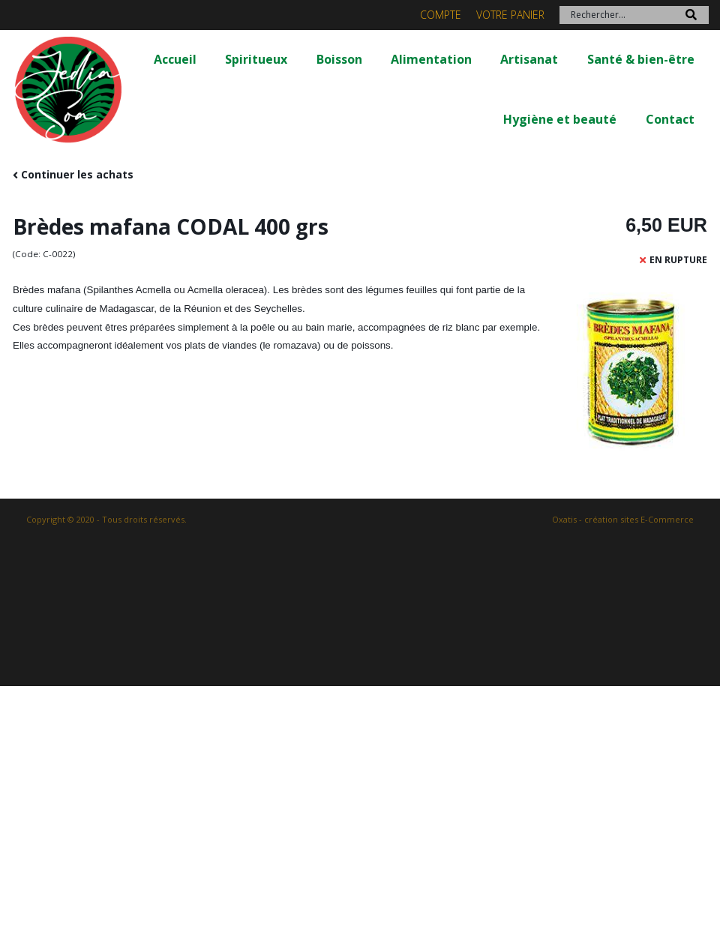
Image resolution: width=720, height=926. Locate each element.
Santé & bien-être (640, 59)
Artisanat (529, 59)
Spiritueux (256, 59)
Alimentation (431, 59)
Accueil (175, 59)
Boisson (339, 59)
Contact (670, 119)
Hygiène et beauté (559, 119)
